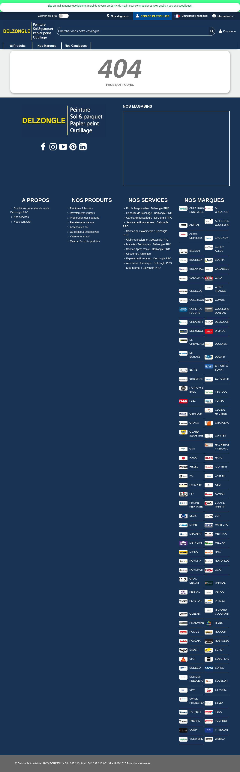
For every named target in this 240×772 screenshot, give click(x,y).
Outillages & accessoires (83, 232)
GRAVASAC (222, 422)
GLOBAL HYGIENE (221, 411)
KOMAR (219, 493)
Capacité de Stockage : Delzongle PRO (147, 213)
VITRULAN (221, 729)
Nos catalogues (76, 45)
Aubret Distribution (195, 235)
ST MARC (221, 689)
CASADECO (222, 268)
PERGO (219, 591)
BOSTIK (219, 259)
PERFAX (194, 591)
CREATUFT (196, 321)
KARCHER (195, 484)
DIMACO (220, 330)
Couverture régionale (137, 254)
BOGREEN (195, 259)
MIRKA (193, 551)
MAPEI (193, 524)
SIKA (192, 658)
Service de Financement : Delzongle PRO (145, 224)
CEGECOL (195, 290)
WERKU (220, 738)
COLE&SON (196, 299)
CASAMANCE (196, 277)
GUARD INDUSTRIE (196, 433)
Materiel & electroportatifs (83, 241)
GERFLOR (195, 413)
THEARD (194, 720)
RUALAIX (195, 640)
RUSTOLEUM (222, 640)
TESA (218, 711)
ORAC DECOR (194, 580)
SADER (193, 649)
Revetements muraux (81, 213)
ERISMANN (196, 378)
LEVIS (193, 515)
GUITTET (220, 435)
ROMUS (194, 631)
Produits (18, 45)
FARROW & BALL (196, 389)
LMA (217, 515)
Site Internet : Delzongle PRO (142, 268)
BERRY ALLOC (219, 248)
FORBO (219, 400)
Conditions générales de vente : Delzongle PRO (30, 210)
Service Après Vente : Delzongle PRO (146, 249)
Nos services (19, 217)
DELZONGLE (196, 330)
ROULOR (220, 631)
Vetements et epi (78, 237)
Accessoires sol (77, 227)
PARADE (220, 582)
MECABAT (195, 533)
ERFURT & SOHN (221, 367)
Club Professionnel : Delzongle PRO (146, 240)
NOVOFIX (195, 560)
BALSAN (194, 250)
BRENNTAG (196, 268)
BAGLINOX (221, 237)
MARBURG (221, 524)
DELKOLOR (222, 321)
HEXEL (193, 466)
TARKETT (195, 711)
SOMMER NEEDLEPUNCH (196, 678)
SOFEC (219, 667)
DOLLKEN (221, 343)
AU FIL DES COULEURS (222, 222)
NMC (218, 551)
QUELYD (194, 613)
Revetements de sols (80, 222)
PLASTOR (195, 600)
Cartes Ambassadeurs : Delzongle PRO (147, 218)
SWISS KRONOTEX (196, 700)
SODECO (195, 667)
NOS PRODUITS (92, 200)
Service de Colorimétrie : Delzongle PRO (145, 232)
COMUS (220, 299)
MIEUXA (220, 542)
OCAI (218, 569)
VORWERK (196, 738)
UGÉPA (193, 729)
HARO (218, 457)
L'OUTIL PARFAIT (220, 504)
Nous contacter (20, 222)
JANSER (220, 475)
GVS (192, 448)
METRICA (221, 533)
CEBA (218, 277)
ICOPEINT (221, 466)
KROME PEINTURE (196, 504)
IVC (191, 475)
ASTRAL (194, 224)
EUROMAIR (222, 378)
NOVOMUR (196, 569)
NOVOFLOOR (222, 560)
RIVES (219, 622)
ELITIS (193, 369)
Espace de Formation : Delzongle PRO (147, 259)
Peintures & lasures (80, 208)
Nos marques (47, 45)
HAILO (193, 457)
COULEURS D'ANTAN (222, 310)
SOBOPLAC (222, 658)
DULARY (220, 356)
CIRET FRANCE (220, 288)
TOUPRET (221, 720)
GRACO (194, 422)
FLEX (192, 400)
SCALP (219, 649)
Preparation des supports (83, 218)
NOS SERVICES (148, 200)
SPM (192, 689)
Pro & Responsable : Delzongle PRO (146, 208)
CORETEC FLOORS (195, 310)
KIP (191, 493)
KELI (217, 484)
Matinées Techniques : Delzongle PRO (147, 244)
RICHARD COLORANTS (222, 611)
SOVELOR (221, 680)
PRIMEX (220, 600)
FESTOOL (221, 391)
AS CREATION (221, 209)
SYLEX (219, 702)
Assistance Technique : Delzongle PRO (147, 263)
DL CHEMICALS (196, 341)
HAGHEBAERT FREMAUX (222, 446)
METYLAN (195, 542)
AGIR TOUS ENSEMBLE (196, 209)
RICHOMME (196, 622)
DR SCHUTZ (194, 354)
